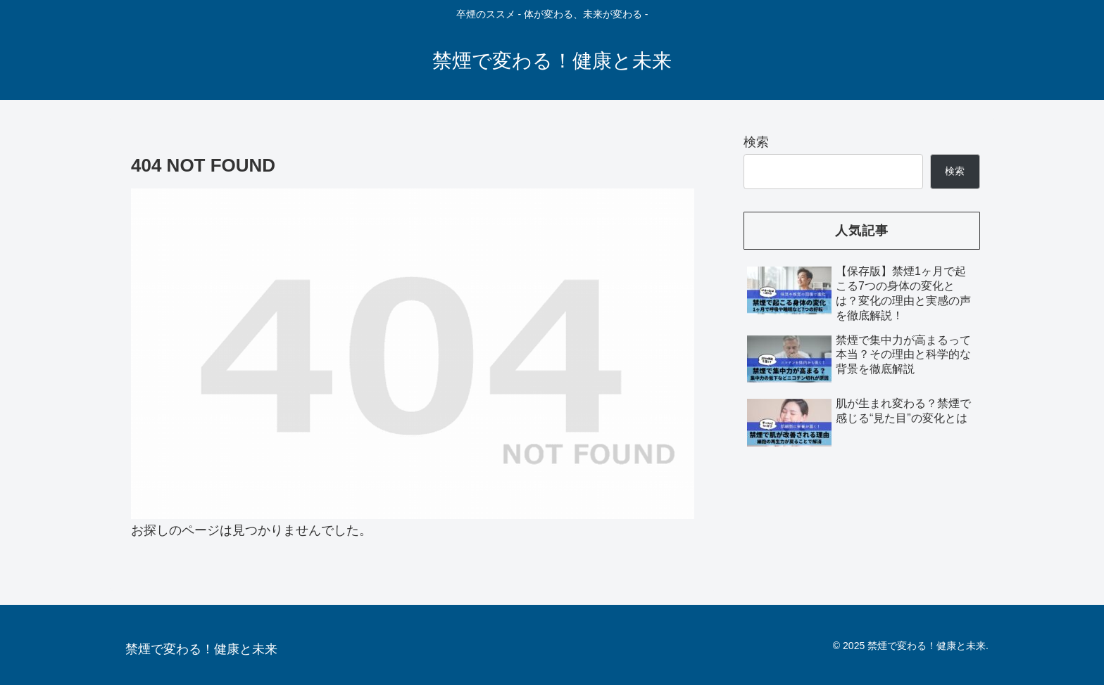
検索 (756, 142)
